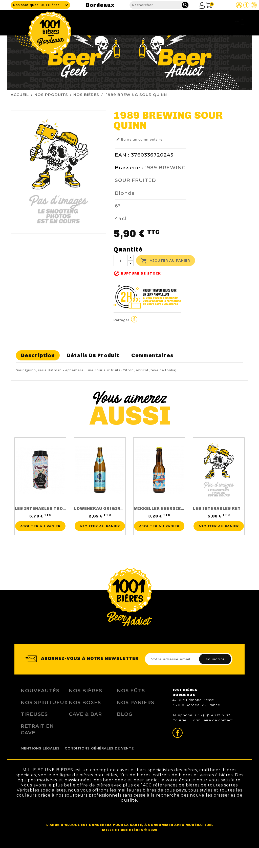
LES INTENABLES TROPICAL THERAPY (57, 508)
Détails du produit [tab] (93, 355)
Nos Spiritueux (44, 702)
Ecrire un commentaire (139, 139)
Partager (134, 319)
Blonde (125, 193)
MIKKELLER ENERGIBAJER (163, 508)
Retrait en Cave (37, 729)
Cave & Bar (116, 21)
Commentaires (152, 355)
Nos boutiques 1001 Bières (36, 5)
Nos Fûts (131, 690)
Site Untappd (239, 5)
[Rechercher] (159, 5)
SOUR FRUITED (135, 180)
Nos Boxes (85, 702)
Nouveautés (40, 690)
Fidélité (189, 21)
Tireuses (169, 21)
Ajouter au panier (165, 261)
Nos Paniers (135, 702)
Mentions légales (40, 748)
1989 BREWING (165, 167)
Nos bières (85, 690)
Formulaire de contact (212, 720)
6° (117, 206)
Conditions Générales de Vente (99, 748)
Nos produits (144, 21)
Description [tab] (38, 355)
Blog (205, 21)
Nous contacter (230, 21)
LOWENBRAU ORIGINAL (100, 508)
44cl (121, 218)
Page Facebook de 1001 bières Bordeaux (246, 5)
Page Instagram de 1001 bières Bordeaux (254, 5)
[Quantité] (121, 260)
